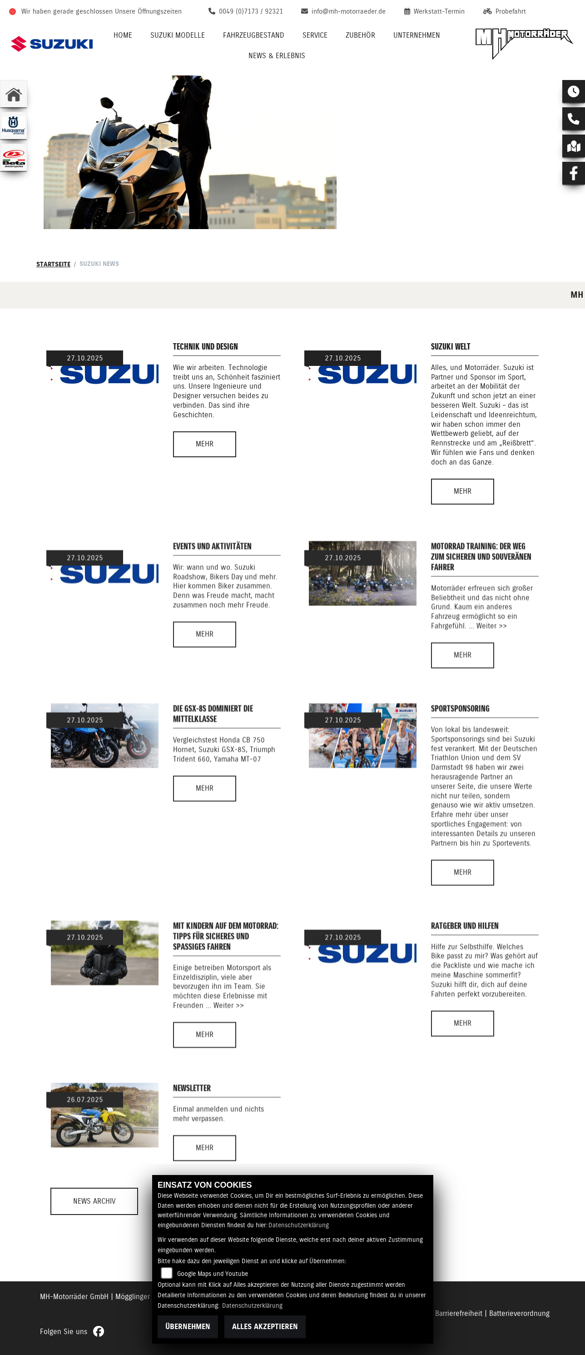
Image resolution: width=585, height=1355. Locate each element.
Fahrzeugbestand (253, 35)
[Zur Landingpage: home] (13, 93)
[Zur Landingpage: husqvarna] (13, 125)
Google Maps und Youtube (212, 1273)
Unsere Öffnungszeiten (148, 11)
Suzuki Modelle (177, 35)
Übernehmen (187, 1326)
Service (314, 35)
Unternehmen (416, 35)
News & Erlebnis (276, 55)
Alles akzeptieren (265, 1326)
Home (123, 35)
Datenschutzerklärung (298, 1225)
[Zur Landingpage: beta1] (13, 157)
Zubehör (360, 35)
